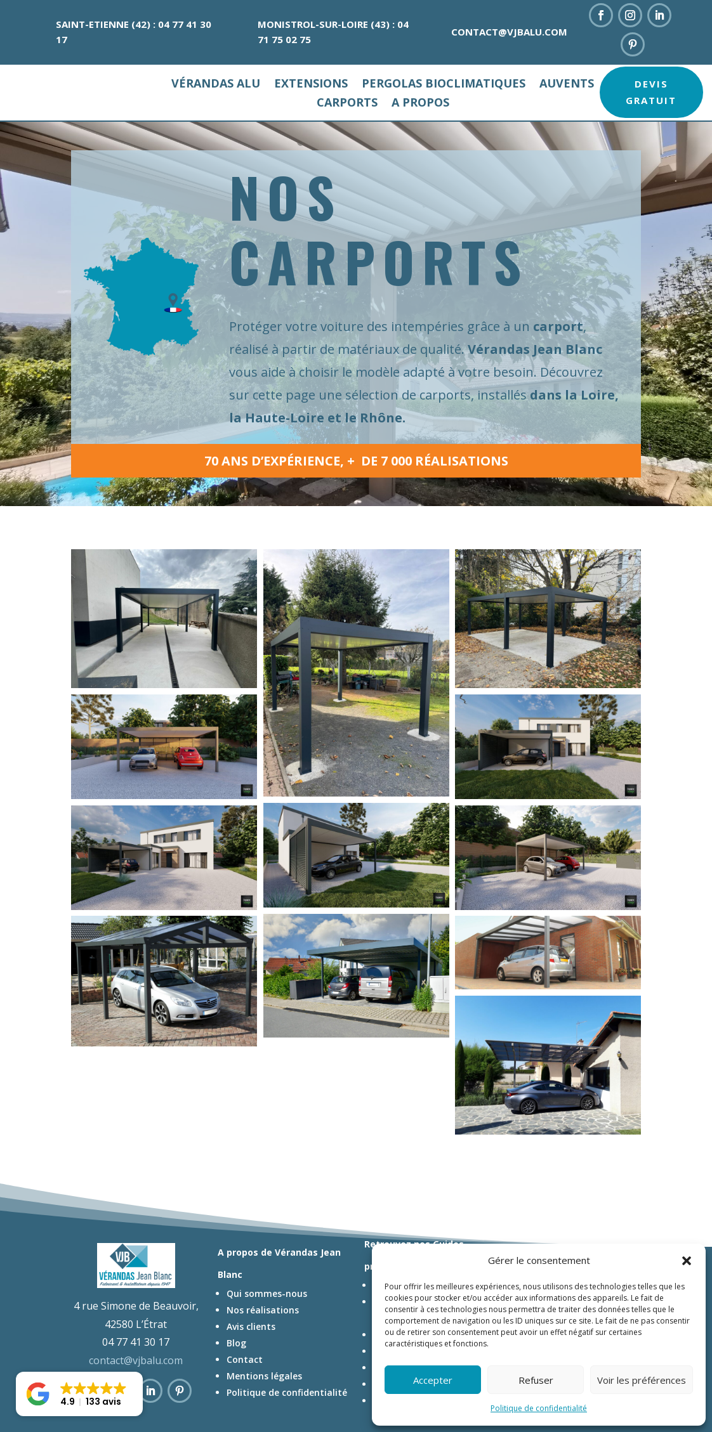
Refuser (535, 1380)
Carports (347, 104)
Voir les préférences (641, 1380)
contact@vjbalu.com (509, 31)
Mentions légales (264, 1403)
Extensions (311, 85)
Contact (245, 1387)
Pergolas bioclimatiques (443, 85)
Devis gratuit (651, 92)
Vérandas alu (215, 85)
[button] (686, 1260)
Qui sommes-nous (267, 1321)
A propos (420, 104)
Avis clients (251, 1354)
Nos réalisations (263, 1337)
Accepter (432, 1380)
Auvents (566, 85)
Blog (236, 1370)
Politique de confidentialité (539, 1408)
